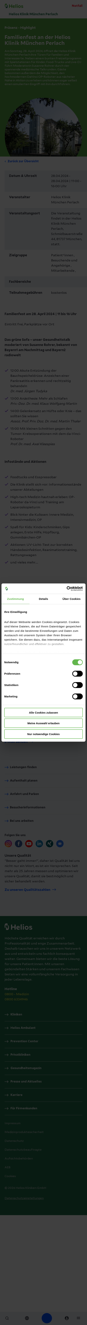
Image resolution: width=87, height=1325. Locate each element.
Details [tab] (43, 598)
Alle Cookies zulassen (43, 712)
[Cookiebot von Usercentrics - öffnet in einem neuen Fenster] (67, 588)
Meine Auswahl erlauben (43, 723)
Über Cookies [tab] (71, 598)
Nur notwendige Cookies (43, 733)
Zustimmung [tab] (15, 598)
